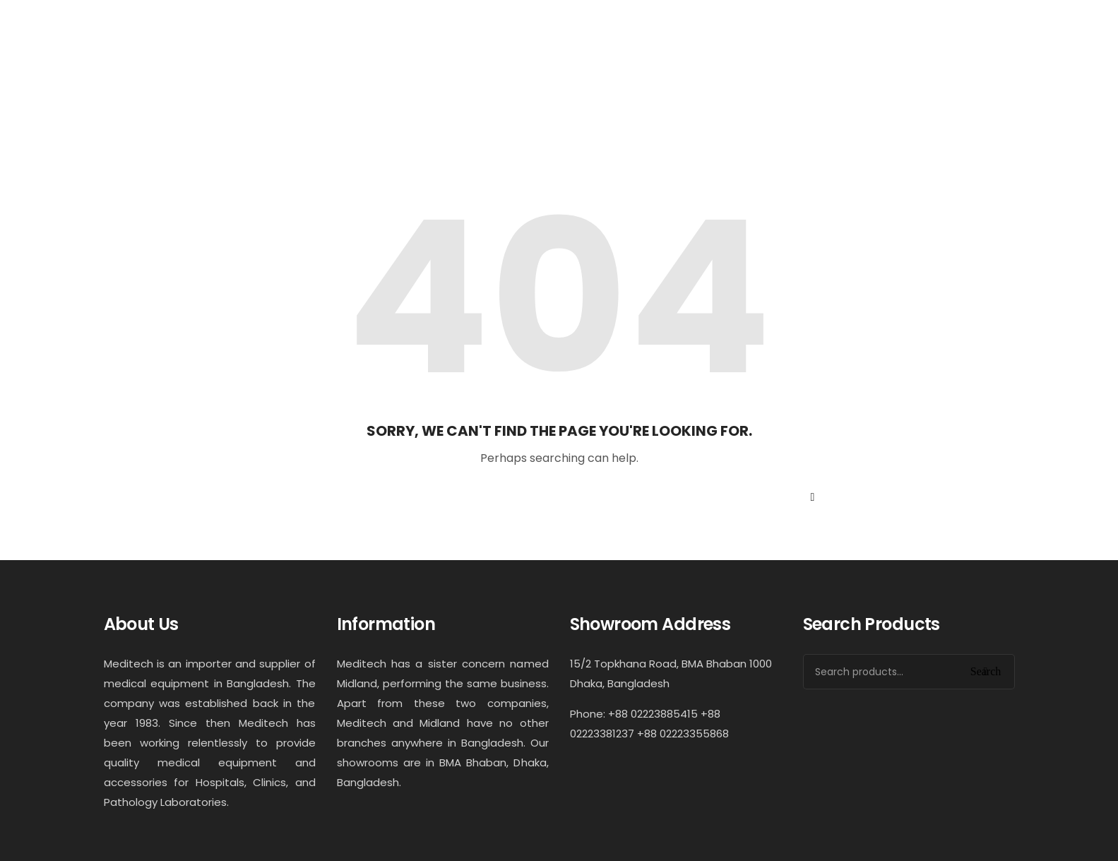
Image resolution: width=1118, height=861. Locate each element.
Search (985, 671)
